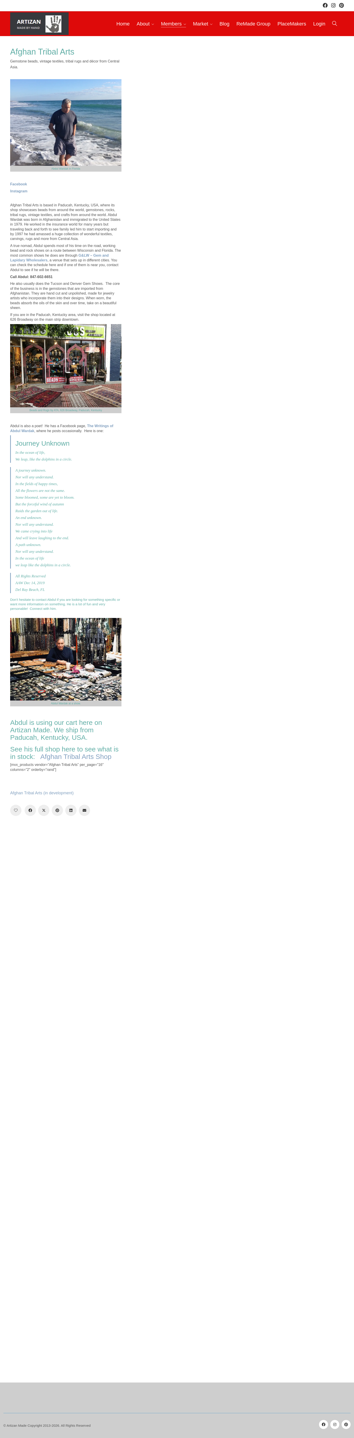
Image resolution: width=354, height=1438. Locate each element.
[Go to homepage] (39, 23)
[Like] (15, 810)
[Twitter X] (43, 810)
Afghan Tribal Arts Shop (75, 756)
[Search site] (334, 24)
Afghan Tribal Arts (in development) (42, 793)
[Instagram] (334, 1424)
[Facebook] (30, 810)
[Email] (84, 810)
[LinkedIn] (71, 810)
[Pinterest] (57, 810)
